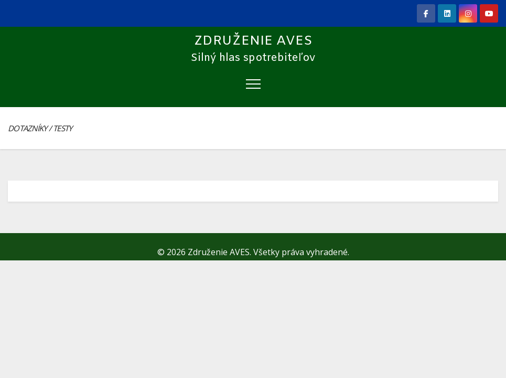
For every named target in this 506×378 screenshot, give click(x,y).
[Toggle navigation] (253, 83)
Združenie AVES (253, 41)
